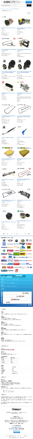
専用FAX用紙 (17, 432)
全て (2, 8)
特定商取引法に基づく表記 (12, 435)
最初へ (4, 233)
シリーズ (5, 8)
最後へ (29, 233)
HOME (7, 435)
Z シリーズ (9, 8)
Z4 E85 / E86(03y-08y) (15, 8)
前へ (7, 233)
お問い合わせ (28, 2)
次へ (25, 233)
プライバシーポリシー (19, 435)
